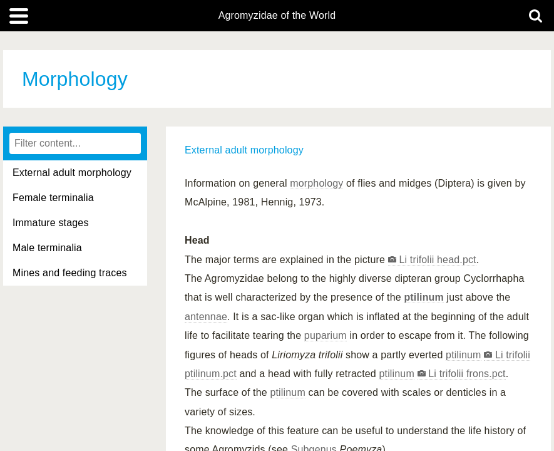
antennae (206, 316)
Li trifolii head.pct (436, 259)
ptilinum (424, 297)
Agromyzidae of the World (277, 16)
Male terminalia (47, 247)
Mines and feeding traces (70, 272)
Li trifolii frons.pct (466, 373)
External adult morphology (72, 172)
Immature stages (51, 222)
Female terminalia (53, 197)
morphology (316, 183)
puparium (325, 335)
